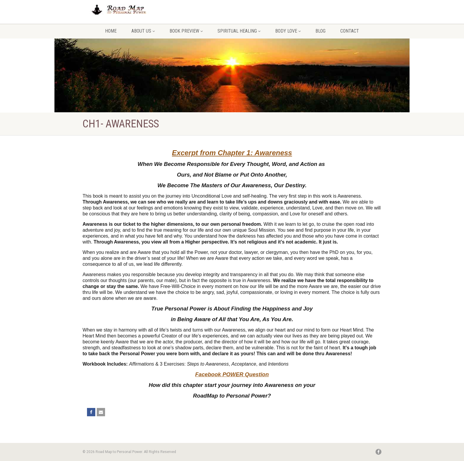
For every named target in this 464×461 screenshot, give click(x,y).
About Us (143, 31)
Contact (349, 31)
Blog (320, 31)
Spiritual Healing (239, 31)
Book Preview (186, 31)
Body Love (288, 31)
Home (111, 31)
